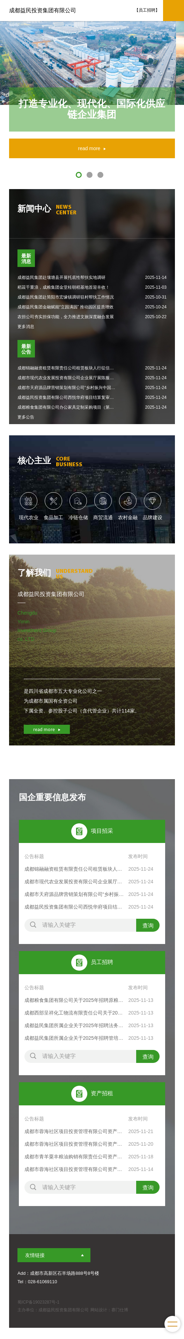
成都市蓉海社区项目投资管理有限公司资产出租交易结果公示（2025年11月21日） (74, 1131)
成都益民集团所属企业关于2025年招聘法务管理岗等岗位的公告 (74, 1025)
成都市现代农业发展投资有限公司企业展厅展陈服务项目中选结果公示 (74, 881)
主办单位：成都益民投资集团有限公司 (53, 1309)
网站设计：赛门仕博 (109, 1309)
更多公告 (25, 417)
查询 (148, 926)
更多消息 (25, 326)
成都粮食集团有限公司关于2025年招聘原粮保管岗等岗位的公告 (74, 1000)
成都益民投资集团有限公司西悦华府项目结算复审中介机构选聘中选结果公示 (74, 907)
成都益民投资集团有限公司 (42, 10)
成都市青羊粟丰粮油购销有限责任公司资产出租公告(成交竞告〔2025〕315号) (74, 1156)
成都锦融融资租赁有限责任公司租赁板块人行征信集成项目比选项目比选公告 (74, 869)
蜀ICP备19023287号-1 (38, 1302)
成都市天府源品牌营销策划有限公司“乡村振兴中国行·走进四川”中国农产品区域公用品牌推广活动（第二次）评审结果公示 (74, 894)
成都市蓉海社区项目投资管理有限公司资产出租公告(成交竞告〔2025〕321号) (74, 1144)
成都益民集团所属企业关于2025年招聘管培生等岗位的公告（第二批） (74, 1038)
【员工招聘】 (147, 10)
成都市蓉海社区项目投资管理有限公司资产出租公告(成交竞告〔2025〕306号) (74, 1169)
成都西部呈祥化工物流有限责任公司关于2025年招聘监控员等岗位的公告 (74, 1013)
